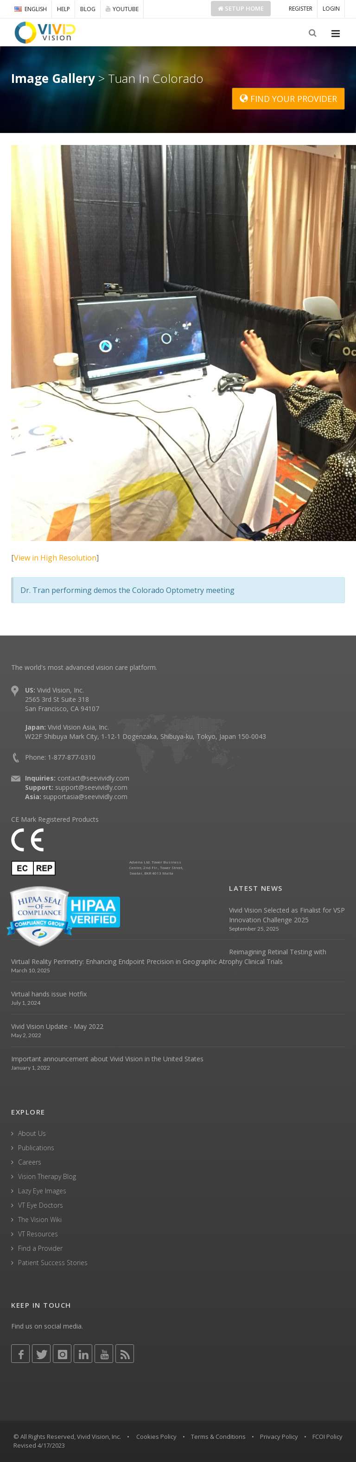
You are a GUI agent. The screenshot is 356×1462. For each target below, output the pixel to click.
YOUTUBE (122, 9)
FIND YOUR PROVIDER (288, 98)
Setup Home (241, 8)
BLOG (87, 9)
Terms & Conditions (218, 1436)
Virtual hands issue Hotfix (49, 993)
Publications (36, 1147)
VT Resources (38, 1233)
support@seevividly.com (91, 787)
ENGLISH (30, 9)
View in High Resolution (55, 558)
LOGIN (331, 9)
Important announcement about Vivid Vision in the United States (107, 1058)
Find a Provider (40, 1248)
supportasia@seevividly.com (85, 796)
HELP (63, 9)
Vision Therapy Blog (47, 1176)
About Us (32, 1133)
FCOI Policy (327, 1436)
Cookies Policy (156, 1436)
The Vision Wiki (40, 1219)
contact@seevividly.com (93, 778)
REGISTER (300, 9)
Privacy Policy (279, 1436)
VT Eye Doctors (40, 1205)
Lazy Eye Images (42, 1190)
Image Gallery (53, 78)
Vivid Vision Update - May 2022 (57, 1026)
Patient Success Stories (53, 1262)
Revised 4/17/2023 (39, 1445)
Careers (29, 1162)
